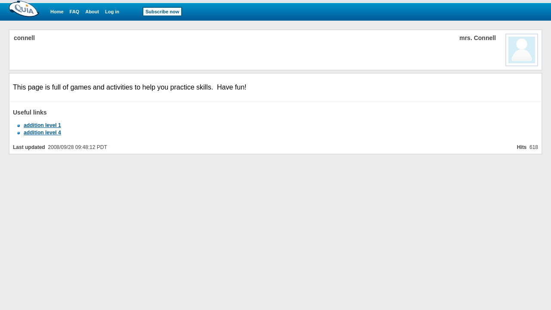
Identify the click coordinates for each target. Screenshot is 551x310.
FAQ (75, 11)
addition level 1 (42, 125)
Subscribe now (162, 11)
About (92, 11)
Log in (112, 11)
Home (57, 11)
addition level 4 (42, 133)
